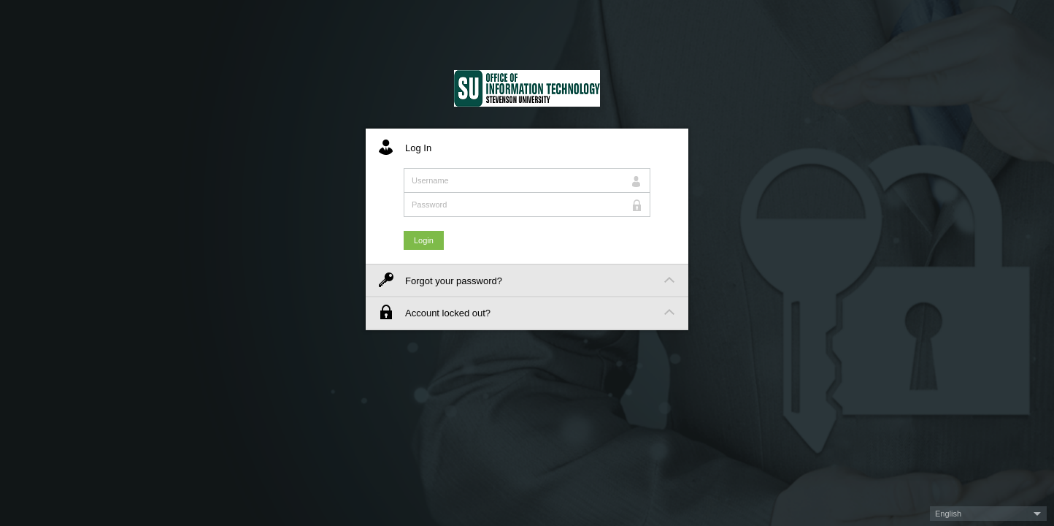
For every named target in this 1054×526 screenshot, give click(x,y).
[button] (988, 513)
